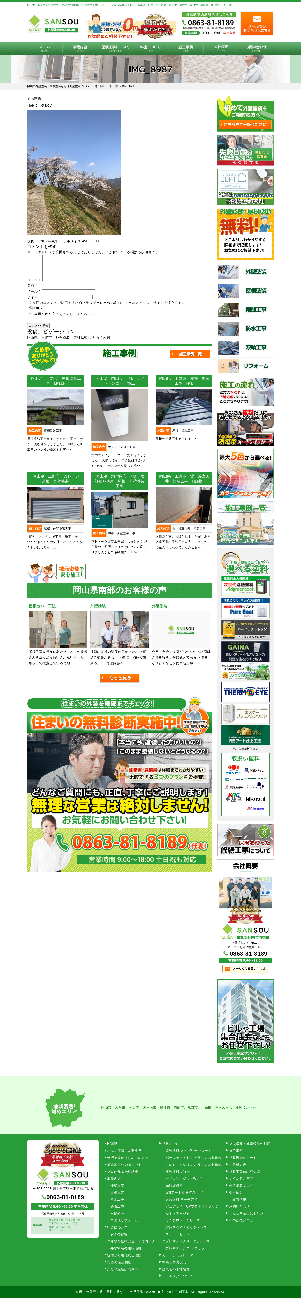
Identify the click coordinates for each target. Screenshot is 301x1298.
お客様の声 (237, 1164)
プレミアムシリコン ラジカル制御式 (194, 1164)
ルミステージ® (177, 1213)
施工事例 (185, 48)
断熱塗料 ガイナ (178, 1172)
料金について (150, 48)
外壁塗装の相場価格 (126, 1248)
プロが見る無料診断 (122, 1172)
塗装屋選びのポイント (124, 1164)
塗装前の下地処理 (176, 1269)
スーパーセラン (178, 1234)
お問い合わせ (256, 48)
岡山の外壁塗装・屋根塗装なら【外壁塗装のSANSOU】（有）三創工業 (134, 1292)
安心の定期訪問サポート (126, 1269)
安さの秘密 (119, 1234)
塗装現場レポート (243, 1158)
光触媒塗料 (174, 1185)
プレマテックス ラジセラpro (188, 1248)
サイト (32, 302)
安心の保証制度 (119, 1262)
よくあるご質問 (241, 1178)
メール (34, 296)
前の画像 (34, 99)
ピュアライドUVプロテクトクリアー (194, 1206)
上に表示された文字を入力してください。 (61, 319)
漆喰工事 (117, 1206)
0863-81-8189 (249, 953)
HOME (44, 48)
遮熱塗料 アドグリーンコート (188, 1150)
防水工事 (117, 1199)
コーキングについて (177, 1276)
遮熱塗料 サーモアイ (182, 1199)
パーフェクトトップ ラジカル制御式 (194, 1158)
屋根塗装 (117, 1192)
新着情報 (239, 1199)
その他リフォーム (124, 1220)
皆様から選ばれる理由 (124, 1255)
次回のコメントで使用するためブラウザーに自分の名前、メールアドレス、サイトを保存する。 (108, 307)
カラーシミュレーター (179, 1255)
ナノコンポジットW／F (184, 1178)
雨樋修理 (117, 1213)
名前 (32, 290)
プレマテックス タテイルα (187, 1241)
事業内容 (80, 48)
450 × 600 (90, 241)
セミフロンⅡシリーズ (183, 1220)
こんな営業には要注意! (247, 1213)
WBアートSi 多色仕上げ (184, 1192)
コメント (34, 285)
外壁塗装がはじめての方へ (127, 1158)
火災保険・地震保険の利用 (249, 1144)
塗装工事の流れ (115, 48)
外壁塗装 (117, 1185)
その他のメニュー (243, 1220)
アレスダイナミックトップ (186, 1227)
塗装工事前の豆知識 (244, 1172)
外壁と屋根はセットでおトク (132, 1241)
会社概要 (221, 48)
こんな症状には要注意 (124, 1150)
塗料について (172, 1144)
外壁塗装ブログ (241, 1185)
